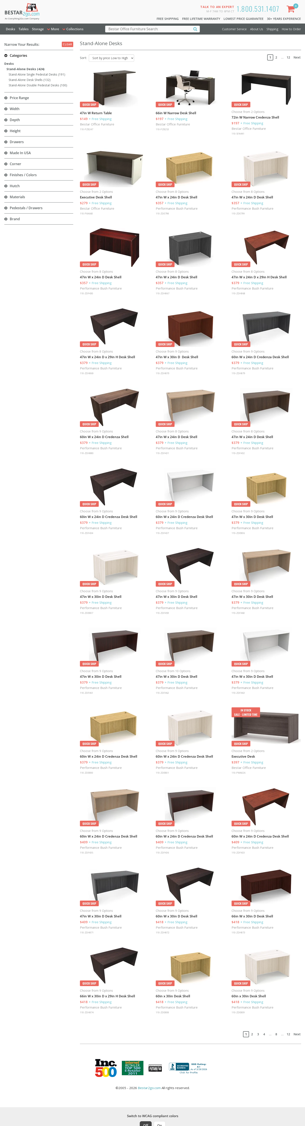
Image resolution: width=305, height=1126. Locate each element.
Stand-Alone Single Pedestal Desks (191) (37, 74)
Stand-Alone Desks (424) (25, 69)
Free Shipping (168, 19)
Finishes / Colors (23, 175)
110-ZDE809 (238, 1012)
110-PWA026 (238, 772)
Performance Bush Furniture (177, 208)
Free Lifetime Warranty (201, 19)
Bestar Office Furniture (97, 124)
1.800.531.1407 (258, 8)
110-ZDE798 (162, 213)
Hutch (15, 186)
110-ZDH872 (162, 932)
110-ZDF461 (86, 692)
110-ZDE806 (238, 533)
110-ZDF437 (162, 533)
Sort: (83, 57)
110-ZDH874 (87, 1012)
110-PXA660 (86, 213)
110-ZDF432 (238, 453)
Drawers (17, 141)
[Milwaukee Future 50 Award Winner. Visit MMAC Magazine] (155, 1068)
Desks (10, 29)
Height (15, 130)
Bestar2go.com (149, 1088)
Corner (15, 164)
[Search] (195, 29)
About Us (256, 29)
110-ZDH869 (87, 373)
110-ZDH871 (87, 932)
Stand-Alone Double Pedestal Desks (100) (38, 85)
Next (297, 57)
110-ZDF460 (238, 612)
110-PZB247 (86, 129)
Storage (38, 29)
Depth (15, 119)
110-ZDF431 (162, 453)
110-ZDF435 (86, 852)
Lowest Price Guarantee (244, 19)
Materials (17, 197)
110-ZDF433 (238, 852)
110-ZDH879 (238, 373)
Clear (67, 44)
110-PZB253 (162, 129)
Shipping (272, 29)
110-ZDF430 (86, 293)
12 (288, 57)
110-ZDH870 (162, 373)
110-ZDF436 (162, 852)
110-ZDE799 (238, 213)
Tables (24, 29)
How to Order (291, 29)
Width (14, 108)
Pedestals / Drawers (26, 208)
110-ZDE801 (162, 772)
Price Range (19, 97)
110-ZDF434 (86, 533)
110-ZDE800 (86, 772)
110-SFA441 (238, 133)
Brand (15, 219)
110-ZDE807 (86, 612)
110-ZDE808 (162, 1012)
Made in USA (20, 152)
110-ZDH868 (238, 293)
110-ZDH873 (238, 932)
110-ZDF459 (162, 612)
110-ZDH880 (87, 453)
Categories (18, 55)
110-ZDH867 (162, 293)
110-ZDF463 (238, 692)
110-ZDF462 (162, 692)
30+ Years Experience (284, 19)
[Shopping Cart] (291, 9)
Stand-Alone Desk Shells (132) (30, 80)
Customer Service (234, 29)
